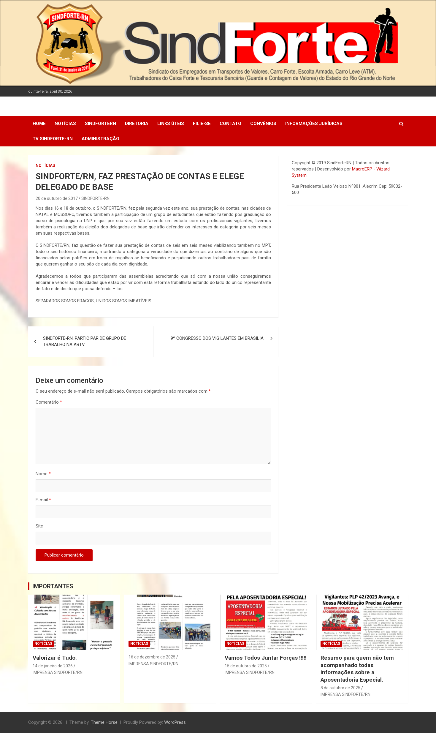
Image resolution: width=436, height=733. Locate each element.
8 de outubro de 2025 (340, 687)
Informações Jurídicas (314, 123)
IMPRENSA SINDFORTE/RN (58, 672)
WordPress (175, 722)
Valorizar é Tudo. (55, 657)
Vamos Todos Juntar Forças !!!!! (266, 657)
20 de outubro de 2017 (57, 198)
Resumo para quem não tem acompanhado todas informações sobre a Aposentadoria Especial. (357, 668)
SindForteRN (100, 123)
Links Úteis (170, 123)
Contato (230, 123)
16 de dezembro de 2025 (152, 657)
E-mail (43, 500)
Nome (43, 473)
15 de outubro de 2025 (246, 666)
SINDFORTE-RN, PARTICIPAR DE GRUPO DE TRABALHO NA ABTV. (84, 341)
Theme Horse (104, 722)
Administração (100, 138)
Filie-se (202, 123)
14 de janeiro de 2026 (53, 666)
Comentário (49, 402)
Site (39, 526)
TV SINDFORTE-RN (53, 138)
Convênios (263, 123)
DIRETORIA (136, 123)
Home (39, 123)
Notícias (65, 123)
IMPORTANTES (52, 586)
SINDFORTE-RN (95, 198)
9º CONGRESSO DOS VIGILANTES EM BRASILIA (217, 338)
